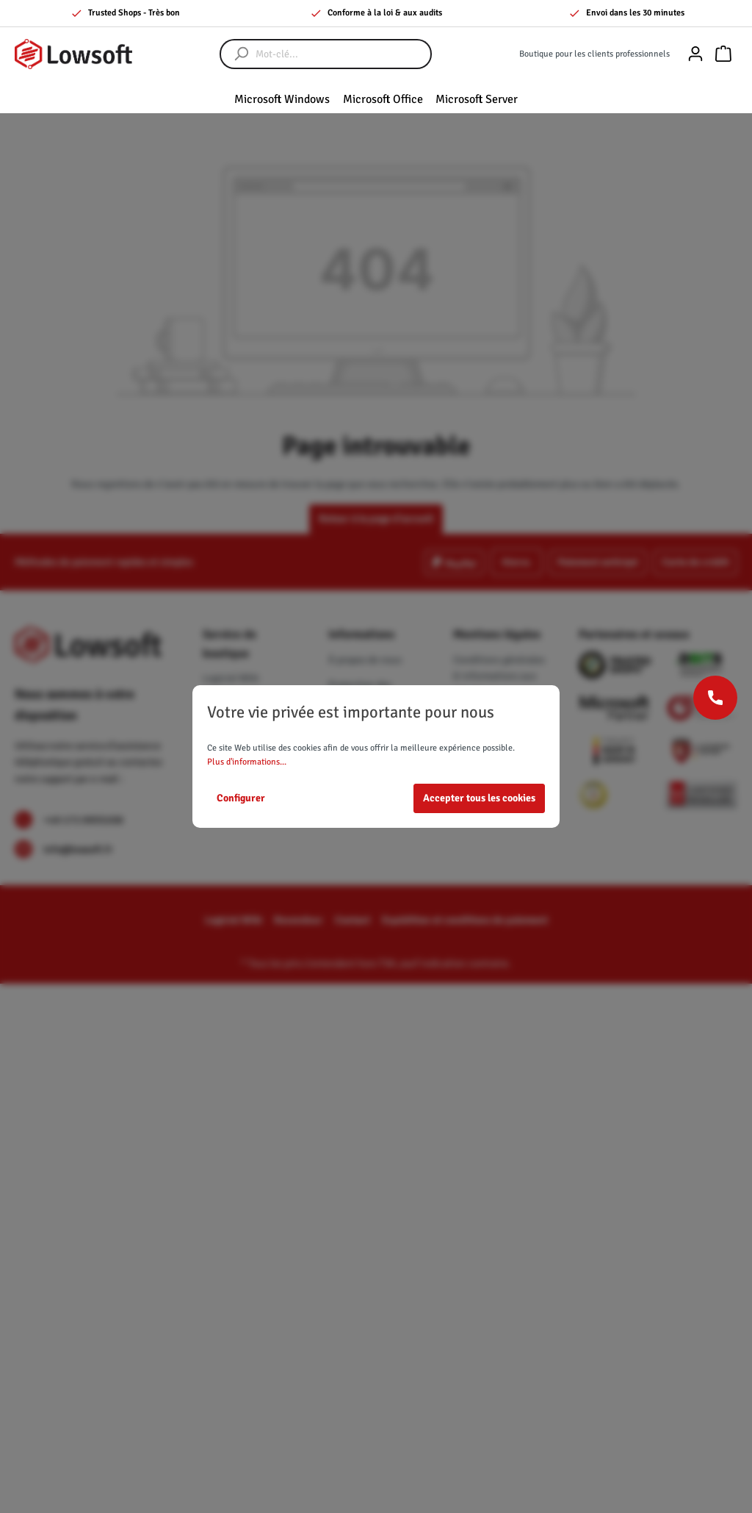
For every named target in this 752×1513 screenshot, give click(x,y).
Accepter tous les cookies (479, 798)
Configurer (241, 798)
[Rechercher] (234, 54)
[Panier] (723, 54)
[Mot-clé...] (340, 54)
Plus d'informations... (246, 762)
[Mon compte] (695, 54)
